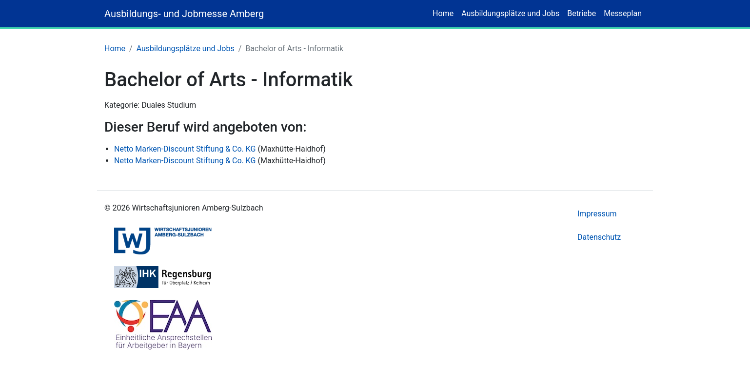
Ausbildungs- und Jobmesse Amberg (184, 13)
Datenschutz (599, 237)
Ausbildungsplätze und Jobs (510, 13)
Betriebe (581, 13)
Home (443, 13)
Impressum (597, 213)
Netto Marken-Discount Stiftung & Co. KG (185, 149)
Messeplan (623, 13)
